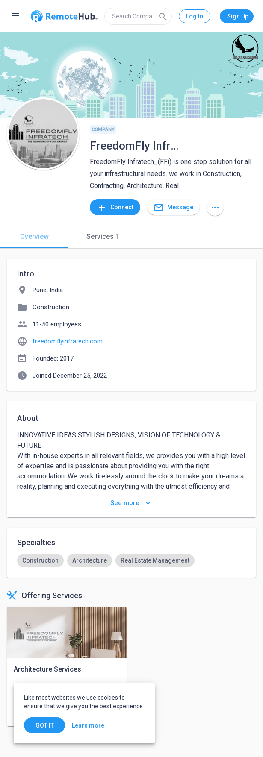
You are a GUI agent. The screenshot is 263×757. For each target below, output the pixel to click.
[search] (138, 16)
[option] (40, 560)
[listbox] (131, 560)
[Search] (162, 16)
